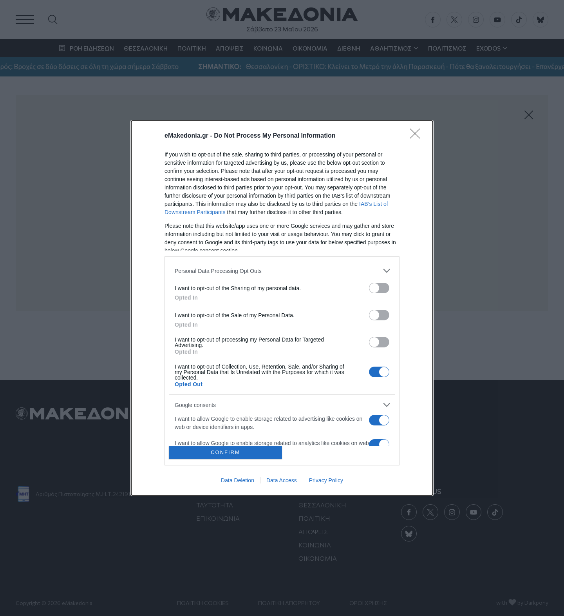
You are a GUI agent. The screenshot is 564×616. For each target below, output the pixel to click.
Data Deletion (237, 480)
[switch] (379, 288)
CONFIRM (225, 452)
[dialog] (282, 308)
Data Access (281, 480)
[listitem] (282, 271)
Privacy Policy (326, 480)
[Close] (417, 136)
